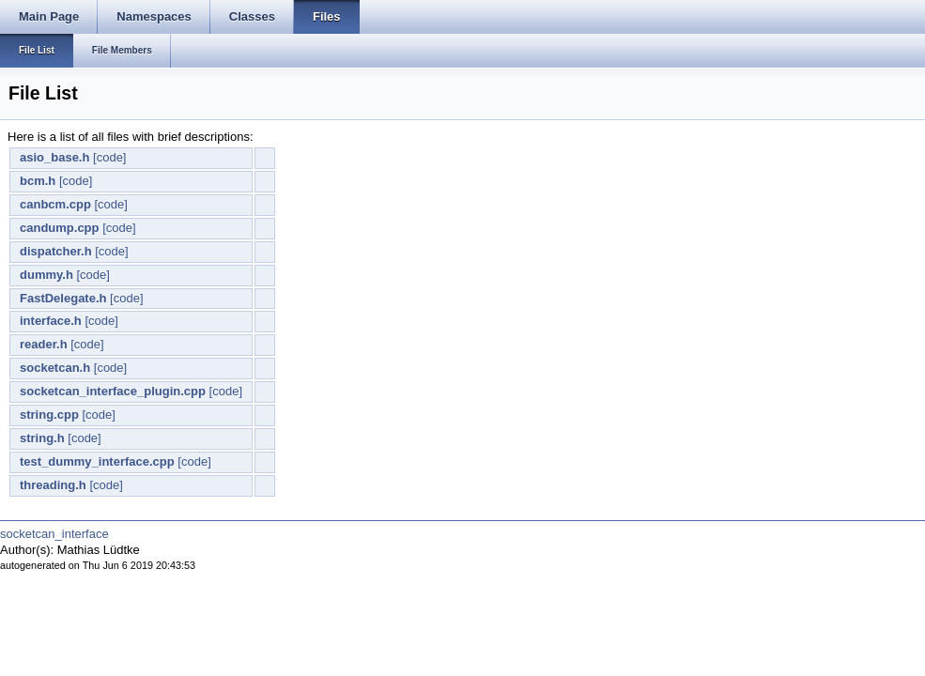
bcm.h (37, 181)
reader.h (44, 344)
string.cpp (49, 414)
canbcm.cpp (55, 204)
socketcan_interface (54, 534)
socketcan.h (55, 368)
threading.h (53, 485)
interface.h (51, 321)
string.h (42, 438)
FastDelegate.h (63, 298)
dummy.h (46, 275)
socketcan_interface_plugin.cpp (113, 391)
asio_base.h (54, 157)
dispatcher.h (56, 251)
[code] (109, 157)
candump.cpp (60, 228)
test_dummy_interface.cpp (97, 461)
